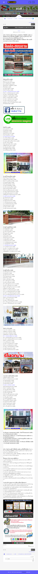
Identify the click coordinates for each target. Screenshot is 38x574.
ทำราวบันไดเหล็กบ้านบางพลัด (10, 336)
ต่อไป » (34, 22)
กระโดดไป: (32, 556)
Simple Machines (18, 572)
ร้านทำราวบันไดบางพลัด (9, 385)
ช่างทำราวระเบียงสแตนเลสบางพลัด (11, 296)
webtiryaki (28, 572)
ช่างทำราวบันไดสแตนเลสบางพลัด (11, 91)
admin (19, 30)
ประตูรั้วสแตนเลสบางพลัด (9, 196)
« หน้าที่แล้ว (30, 22)
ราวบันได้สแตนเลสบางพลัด (9, 245)
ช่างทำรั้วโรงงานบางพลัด (9, 136)
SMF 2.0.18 (9, 572)
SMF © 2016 (14, 572)
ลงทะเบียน (30, 13)
